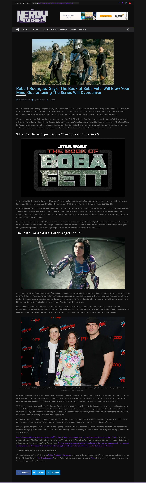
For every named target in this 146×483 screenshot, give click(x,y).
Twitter (50, 455)
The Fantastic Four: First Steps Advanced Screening (55, 3)
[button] (28, 29)
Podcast (63, 30)
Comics (24, 30)
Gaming (54, 30)
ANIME (45, 30)
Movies (35, 30)
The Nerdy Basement (45, 458)
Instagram (67, 455)
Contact (82, 30)
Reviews (73, 30)
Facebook (57, 455)
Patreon (93, 458)
